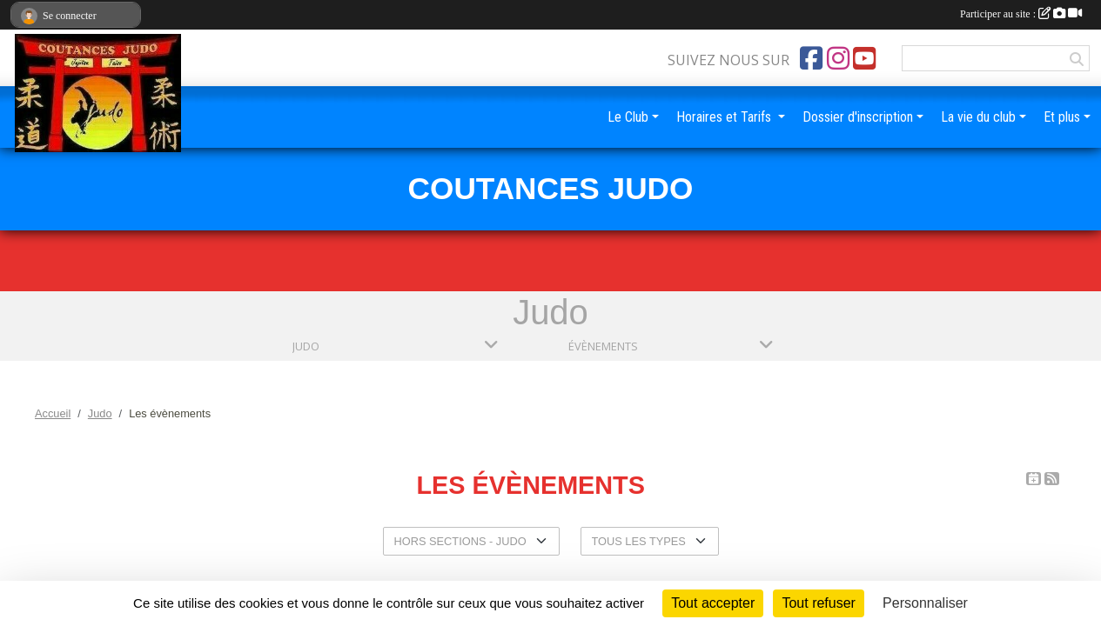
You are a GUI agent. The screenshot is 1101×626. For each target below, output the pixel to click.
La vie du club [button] (978, 117)
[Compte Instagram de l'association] (838, 58)
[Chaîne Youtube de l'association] (864, 58)
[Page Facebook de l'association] (811, 58)
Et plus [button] (1062, 117)
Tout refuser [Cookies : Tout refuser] (818, 603)
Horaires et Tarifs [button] (725, 117)
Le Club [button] (628, 117)
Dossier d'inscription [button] (857, 117)
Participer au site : (1021, 14)
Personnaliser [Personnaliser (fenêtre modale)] (925, 603)
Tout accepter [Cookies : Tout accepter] (713, 603)
